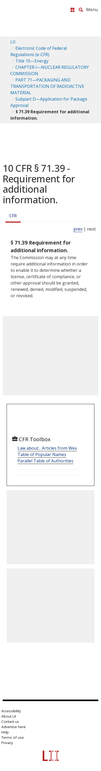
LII (12, 42)
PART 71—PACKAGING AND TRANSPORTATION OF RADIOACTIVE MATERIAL (47, 86)
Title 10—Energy (32, 61)
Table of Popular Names (41, 454)
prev (77, 229)
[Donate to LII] (72, 9)
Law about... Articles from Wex (47, 448)
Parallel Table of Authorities (45, 461)
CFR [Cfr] (13, 216)
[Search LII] (81, 9)
